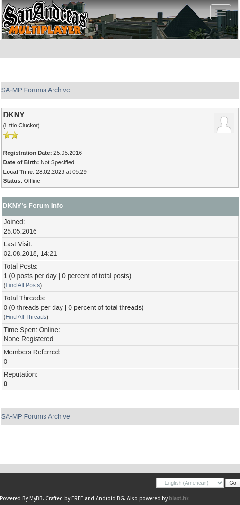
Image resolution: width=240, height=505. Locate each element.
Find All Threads (26, 317)
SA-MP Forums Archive (35, 90)
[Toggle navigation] (220, 12)
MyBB (36, 499)
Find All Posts (23, 285)
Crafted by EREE (64, 499)
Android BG (110, 499)
